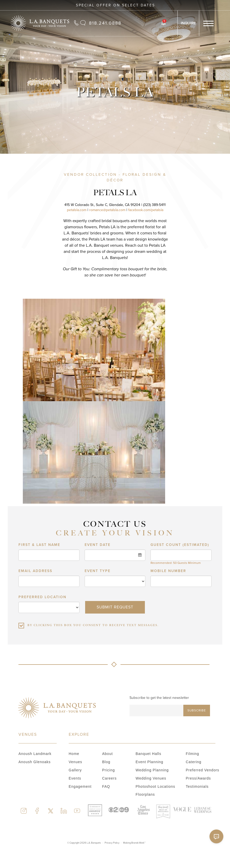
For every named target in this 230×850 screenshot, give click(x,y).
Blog (106, 762)
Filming (192, 754)
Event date (98, 623)
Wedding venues (151, 778)
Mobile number (168, 649)
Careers (109, 778)
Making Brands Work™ (134, 843)
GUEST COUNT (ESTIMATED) (180, 623)
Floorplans (145, 794)
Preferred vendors (202, 770)
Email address (35, 649)
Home (74, 754)
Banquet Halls (148, 754)
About (107, 754)
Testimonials (197, 786)
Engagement (80, 786)
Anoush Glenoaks (34, 762)
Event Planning (149, 762)
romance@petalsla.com (107, 210)
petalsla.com (76, 210)
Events (75, 778)
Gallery (75, 770)
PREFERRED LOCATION (42, 675)
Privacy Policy (112, 843)
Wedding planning (152, 770)
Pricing (108, 770)
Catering (193, 762)
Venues (75, 762)
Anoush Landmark (35, 754)
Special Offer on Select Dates (115, 5)
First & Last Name (39, 623)
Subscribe (196, 710)
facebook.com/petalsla (145, 210)
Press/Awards (198, 778)
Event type (98, 649)
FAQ (106, 786)
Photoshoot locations (155, 786)
